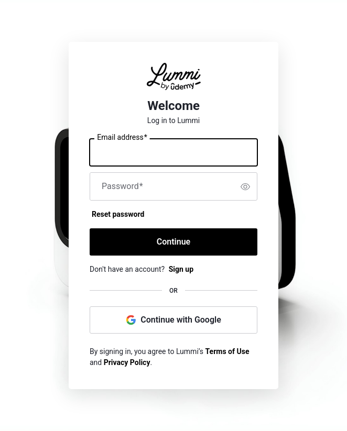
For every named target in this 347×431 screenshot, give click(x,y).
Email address (122, 138)
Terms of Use (227, 351)
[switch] (245, 186)
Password (122, 186)
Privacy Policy (127, 362)
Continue (173, 242)
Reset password (118, 214)
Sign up (181, 269)
